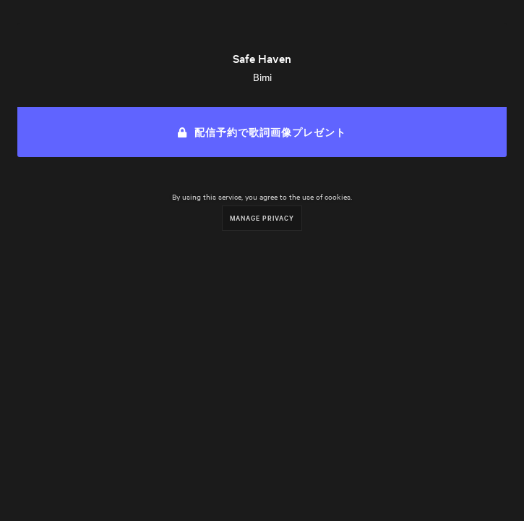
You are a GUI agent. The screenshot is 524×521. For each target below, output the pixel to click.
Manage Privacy (262, 217)
